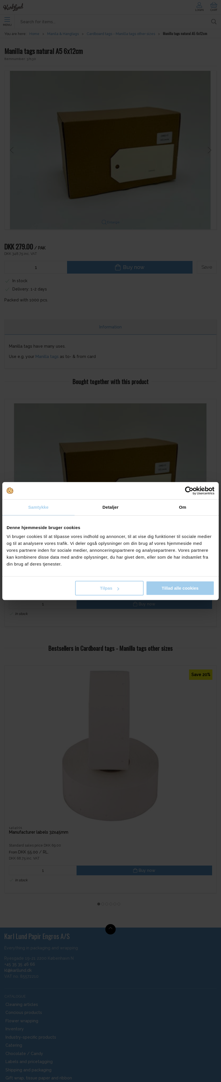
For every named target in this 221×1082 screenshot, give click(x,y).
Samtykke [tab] (38, 507)
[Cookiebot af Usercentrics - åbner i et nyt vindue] (189, 490)
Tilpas (109, 588)
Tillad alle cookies (180, 588)
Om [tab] (182, 507)
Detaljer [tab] (110, 507)
